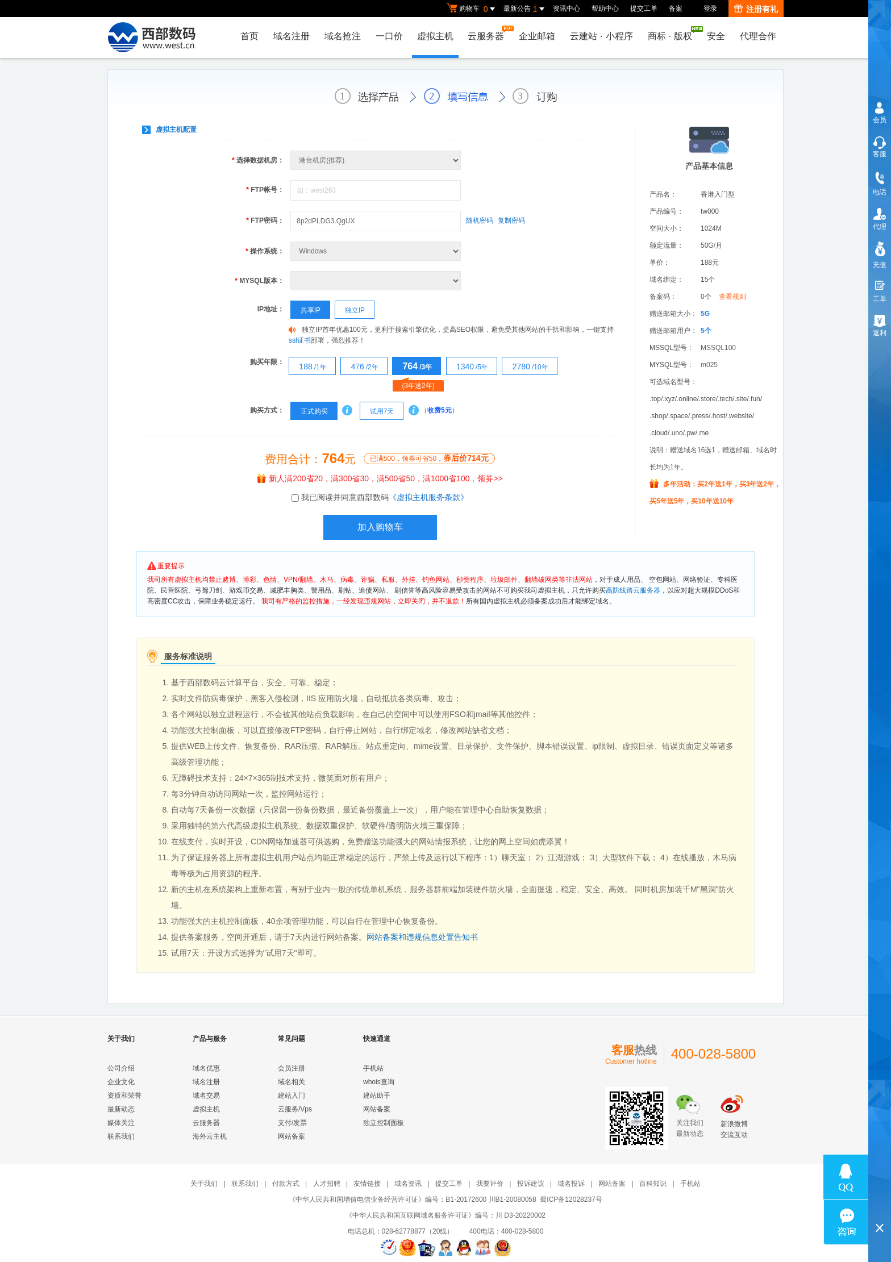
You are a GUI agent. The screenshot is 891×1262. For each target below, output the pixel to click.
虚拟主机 (435, 36)
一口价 (388, 36)
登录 (710, 9)
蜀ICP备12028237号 (571, 1199)
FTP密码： (265, 220)
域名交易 (206, 1095)
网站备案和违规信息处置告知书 (422, 937)
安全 (716, 36)
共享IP (305, 310)
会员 (879, 120)
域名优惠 (206, 1068)
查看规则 (732, 297)
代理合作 (758, 36)
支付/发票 (292, 1123)
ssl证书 (300, 340)
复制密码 (511, 220)
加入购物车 (380, 527)
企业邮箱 (537, 36)
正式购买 (309, 411)
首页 (248, 36)
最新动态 (121, 1109)
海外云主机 (210, 1136)
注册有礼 (756, 9)
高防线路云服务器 (633, 590)
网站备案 (291, 1136)
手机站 (373, 1068)
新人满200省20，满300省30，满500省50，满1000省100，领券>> (380, 478)
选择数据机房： (258, 160)
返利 (879, 333)
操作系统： (264, 251)
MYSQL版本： (259, 281)
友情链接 (367, 1184)
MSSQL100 (718, 348)
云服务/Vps (295, 1109)
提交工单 (643, 9)
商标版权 (673, 33)
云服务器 (489, 33)
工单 (879, 299)
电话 (879, 192)
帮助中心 (605, 9)
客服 (879, 154)
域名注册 (290, 36)
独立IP (350, 310)
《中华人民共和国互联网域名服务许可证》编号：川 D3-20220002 (445, 1215)
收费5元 (439, 410)
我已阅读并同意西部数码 (384, 497)
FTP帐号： (265, 190)
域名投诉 (571, 1184)
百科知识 (653, 1184)
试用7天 (377, 411)
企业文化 (121, 1082)
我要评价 (489, 1184)
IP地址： (270, 309)
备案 (675, 9)
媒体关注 (121, 1123)
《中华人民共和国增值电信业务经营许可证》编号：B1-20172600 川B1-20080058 (412, 1199)
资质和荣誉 (124, 1095)
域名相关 (291, 1082)
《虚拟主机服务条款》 (428, 497)
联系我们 (121, 1136)
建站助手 (376, 1095)
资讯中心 (566, 9)
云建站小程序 (601, 36)
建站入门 (291, 1095)
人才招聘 (326, 1184)
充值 (879, 265)
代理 (879, 227)
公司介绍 (121, 1068)
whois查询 (378, 1082)
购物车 (472, 9)
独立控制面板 (383, 1123)
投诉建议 (530, 1184)
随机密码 (479, 220)
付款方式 (285, 1184)
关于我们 (204, 1184)
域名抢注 (341, 36)
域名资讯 (408, 1184)
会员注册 (291, 1068)
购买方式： (267, 410)
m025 (709, 365)
